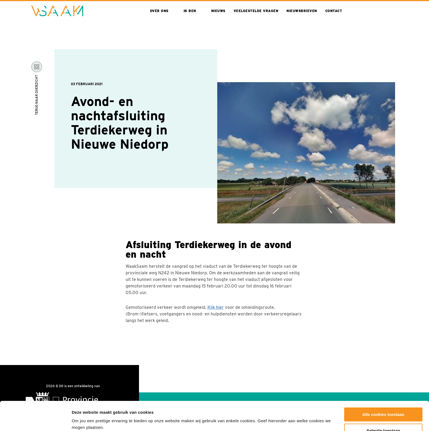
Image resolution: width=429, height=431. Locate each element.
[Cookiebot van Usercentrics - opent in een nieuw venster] (35, 420)
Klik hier (215, 307)
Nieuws (218, 11)
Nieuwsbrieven (301, 11)
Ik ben (190, 11)
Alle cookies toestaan (383, 385)
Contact (333, 11)
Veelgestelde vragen (256, 11)
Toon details (295, 416)
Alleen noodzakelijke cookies (383, 417)
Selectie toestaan (383, 401)
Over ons (159, 11)
